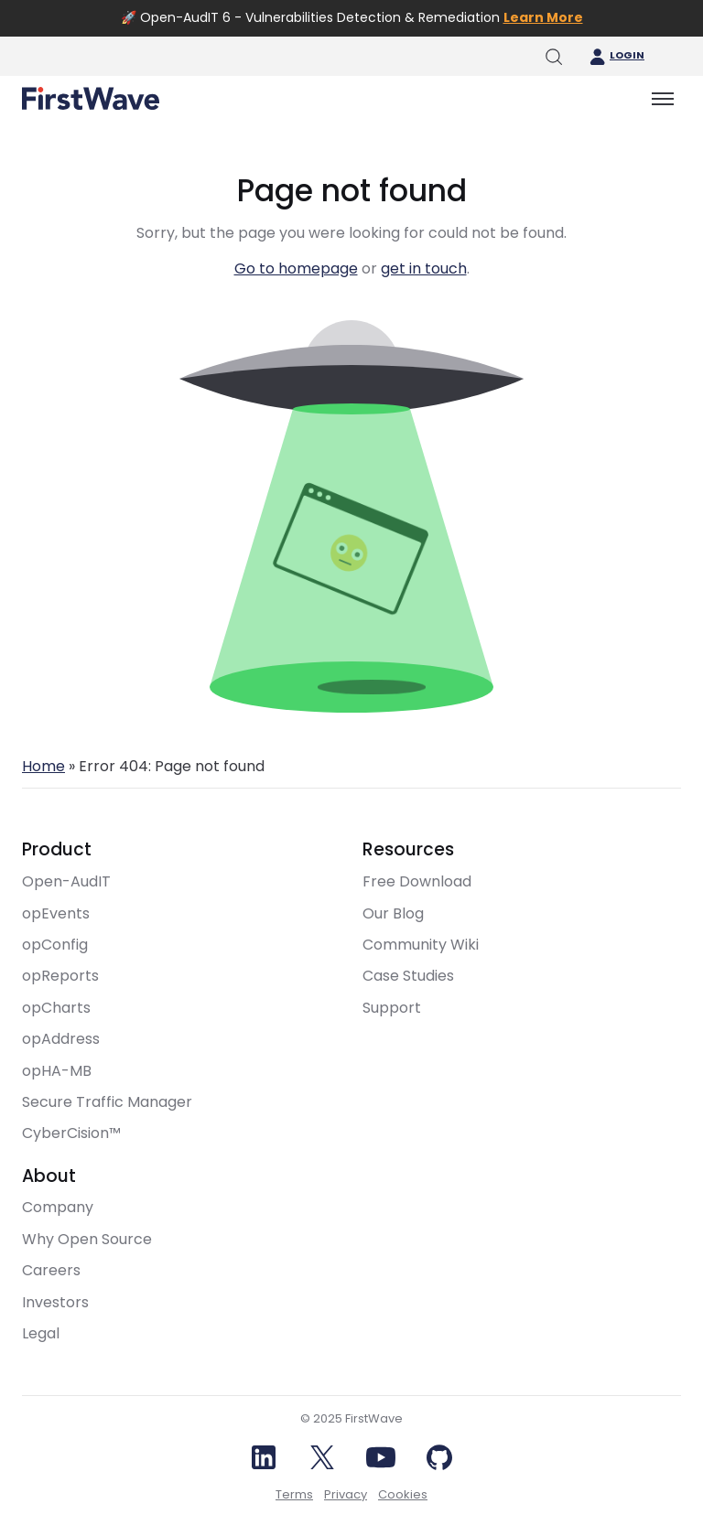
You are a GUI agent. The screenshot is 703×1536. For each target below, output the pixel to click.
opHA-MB (57, 1070)
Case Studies (408, 975)
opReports (60, 975)
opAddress (61, 1038)
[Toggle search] (553, 56)
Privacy (345, 1495)
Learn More (543, 17)
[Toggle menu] (662, 99)
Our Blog (393, 913)
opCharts (56, 1007)
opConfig (55, 944)
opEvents (56, 913)
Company (57, 1207)
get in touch (424, 268)
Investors (55, 1302)
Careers (51, 1270)
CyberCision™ (71, 1133)
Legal (40, 1333)
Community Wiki (420, 944)
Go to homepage (296, 268)
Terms (294, 1495)
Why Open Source (87, 1239)
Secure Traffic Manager (107, 1101)
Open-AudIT (66, 881)
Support (391, 1007)
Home (43, 766)
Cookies (402, 1495)
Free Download (416, 881)
